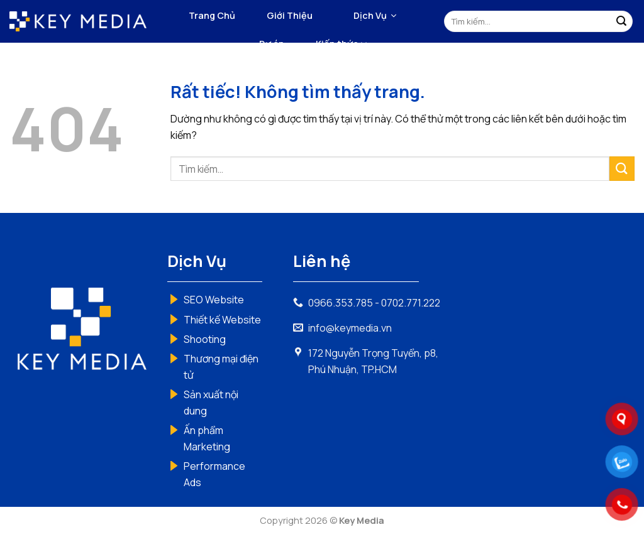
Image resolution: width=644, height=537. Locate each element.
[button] (375, 15)
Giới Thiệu (290, 15)
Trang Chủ (212, 15)
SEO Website (214, 299)
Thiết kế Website (222, 320)
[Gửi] (621, 21)
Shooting (205, 339)
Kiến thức (341, 44)
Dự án (271, 44)
